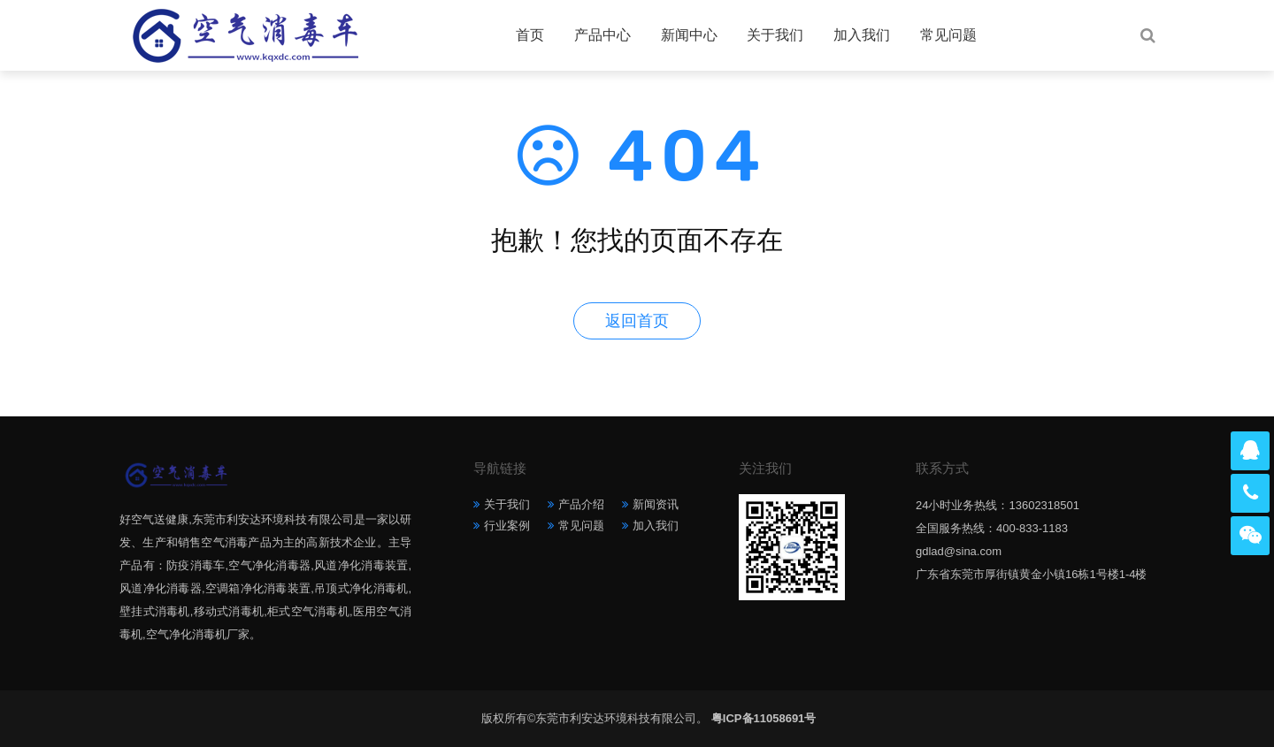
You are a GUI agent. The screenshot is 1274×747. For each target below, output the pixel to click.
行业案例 (507, 525)
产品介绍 (581, 504)
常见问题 (948, 34)
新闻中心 (689, 34)
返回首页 (637, 321)
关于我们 (775, 34)
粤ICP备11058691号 (764, 718)
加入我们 (861, 34)
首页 (530, 34)
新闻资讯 (656, 504)
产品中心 (602, 34)
